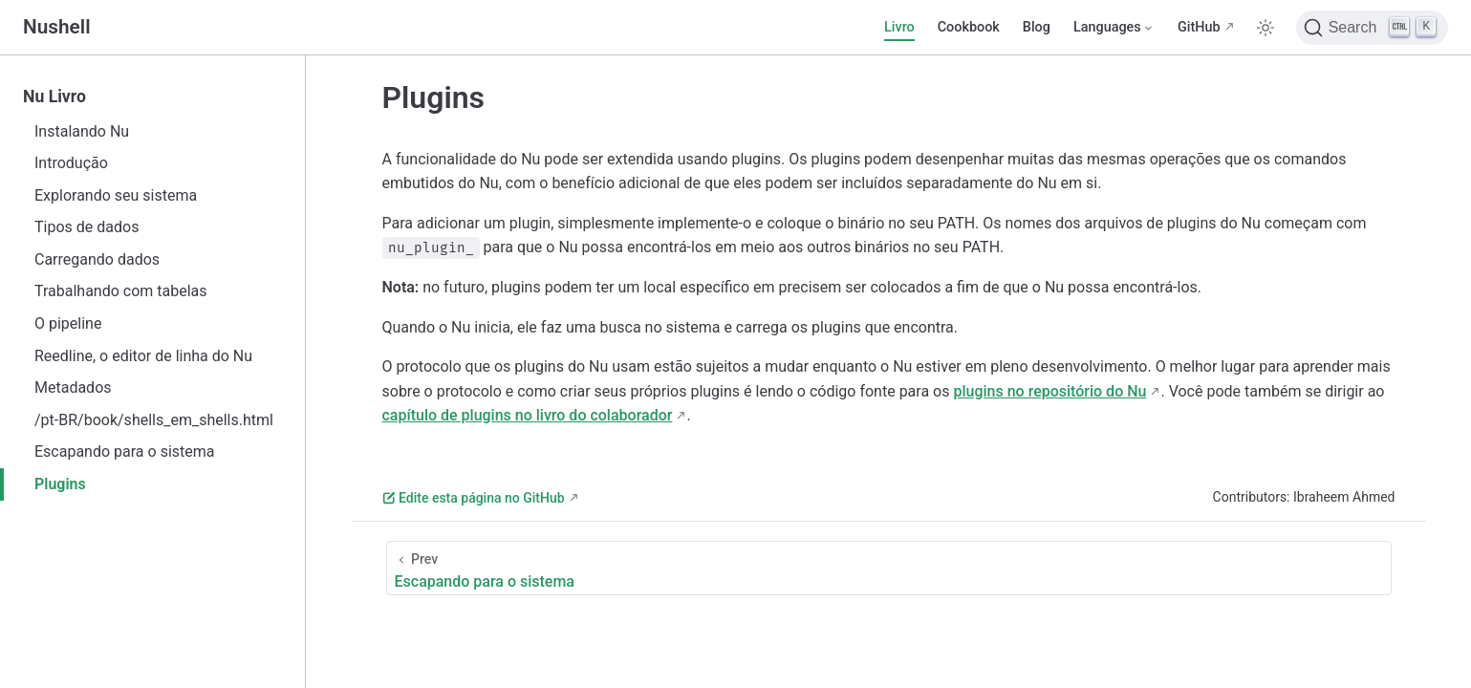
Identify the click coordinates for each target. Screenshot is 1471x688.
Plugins (60, 484)
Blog (1036, 27)
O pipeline (67, 323)
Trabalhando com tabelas (120, 291)
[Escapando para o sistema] (889, 568)
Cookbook (969, 27)
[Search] (1372, 28)
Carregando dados (97, 259)
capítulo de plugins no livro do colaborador (527, 415)
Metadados (73, 387)
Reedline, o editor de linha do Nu (143, 356)
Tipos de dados (86, 227)
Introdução (71, 163)
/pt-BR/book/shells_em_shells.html (153, 420)
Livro (899, 27)
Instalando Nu (81, 131)
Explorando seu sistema (115, 195)
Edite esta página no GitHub (473, 497)
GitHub (1199, 27)
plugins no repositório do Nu (1049, 391)
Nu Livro (54, 96)
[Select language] (1114, 27)
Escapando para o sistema (124, 451)
